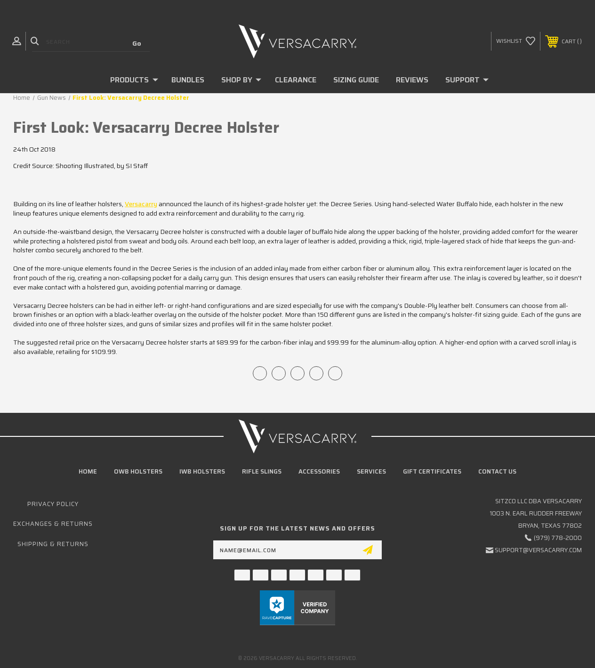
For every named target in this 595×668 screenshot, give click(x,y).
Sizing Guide (356, 80)
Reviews (412, 80)
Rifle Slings (261, 471)
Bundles (187, 80)
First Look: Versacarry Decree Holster (146, 127)
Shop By (241, 80)
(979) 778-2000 (558, 538)
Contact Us (497, 471)
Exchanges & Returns (53, 524)
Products (134, 80)
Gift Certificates (432, 471)
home (88, 471)
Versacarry (141, 204)
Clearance (295, 80)
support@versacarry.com (538, 550)
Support (467, 80)
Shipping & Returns (52, 544)
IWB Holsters (202, 471)
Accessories (319, 471)
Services (371, 471)
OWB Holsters (138, 471)
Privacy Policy (53, 504)
